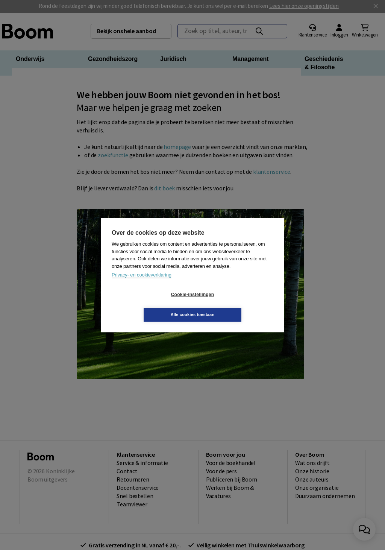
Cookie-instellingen (147, 304)
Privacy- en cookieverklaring (141, 285)
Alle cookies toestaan (237, 304)
